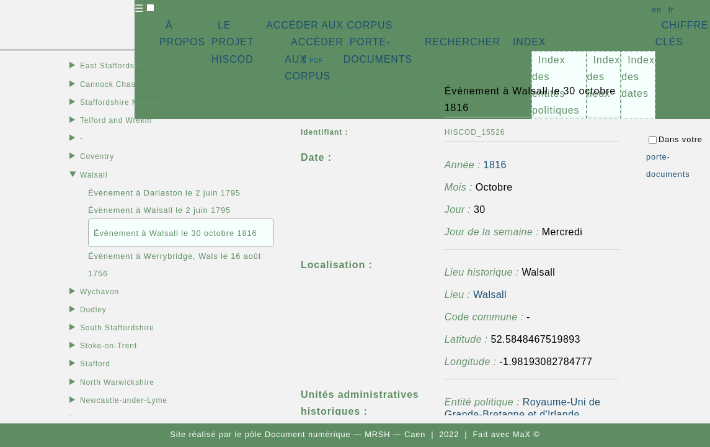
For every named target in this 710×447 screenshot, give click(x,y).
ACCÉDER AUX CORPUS (329, 25)
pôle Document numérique (298, 434)
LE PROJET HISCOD (232, 42)
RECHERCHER (462, 42)
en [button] (657, 9)
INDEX (529, 42)
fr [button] (671, 9)
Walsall (490, 294)
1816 (495, 165)
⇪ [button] (312, 59)
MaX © (526, 434)
